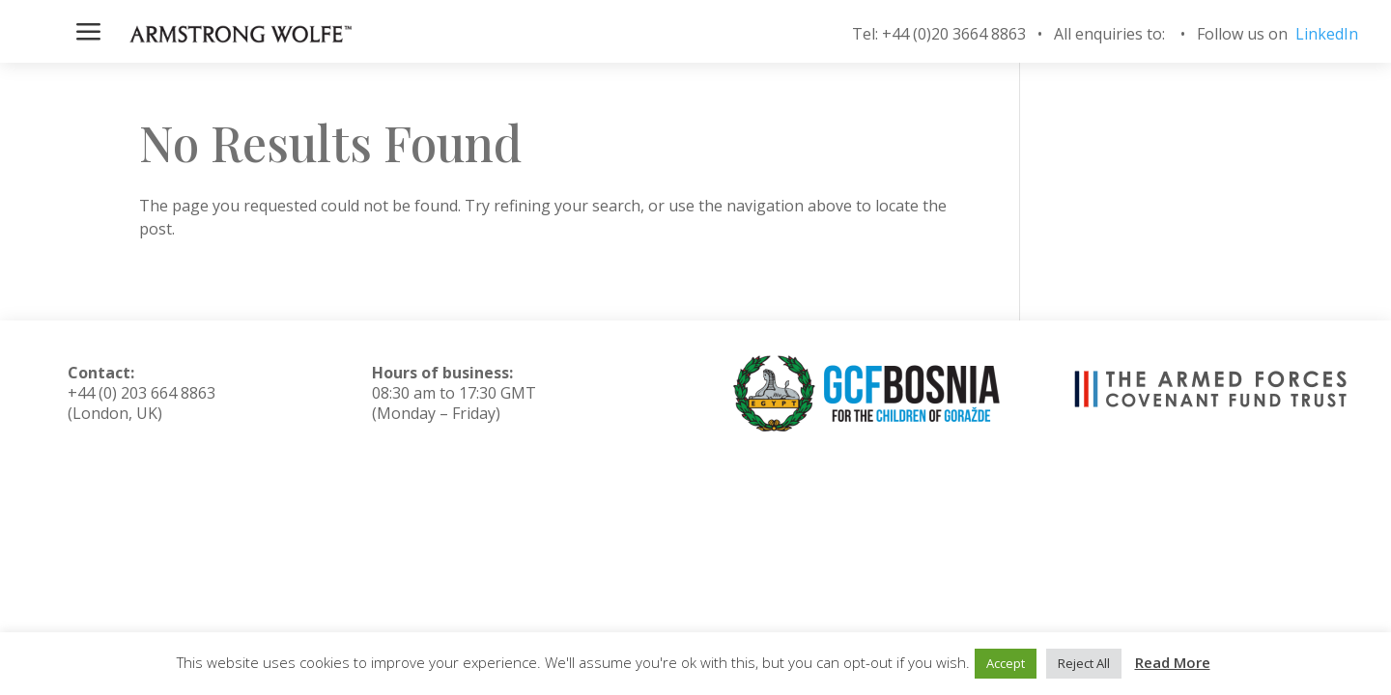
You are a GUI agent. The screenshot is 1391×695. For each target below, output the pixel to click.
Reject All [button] (1084, 663)
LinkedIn (1326, 33)
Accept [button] (1005, 663)
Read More (1172, 662)
